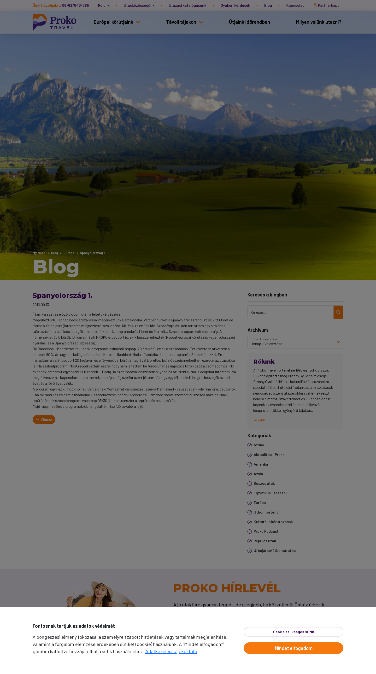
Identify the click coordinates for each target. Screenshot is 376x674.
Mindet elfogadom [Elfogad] (293, 648)
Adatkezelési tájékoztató (171, 651)
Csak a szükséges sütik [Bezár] (293, 631)
